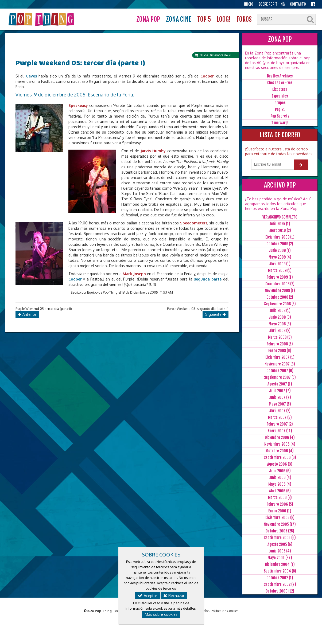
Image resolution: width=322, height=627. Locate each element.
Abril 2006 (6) (280, 491)
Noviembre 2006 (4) (279, 444)
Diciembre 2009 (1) (279, 237)
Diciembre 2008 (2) (279, 284)
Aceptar (147, 595)
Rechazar (173, 595)
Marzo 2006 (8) (280, 497)
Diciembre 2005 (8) (279, 517)
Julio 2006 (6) (280, 471)
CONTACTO (298, 4)
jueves (31, 76)
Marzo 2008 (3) (280, 337)
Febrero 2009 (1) (280, 277)
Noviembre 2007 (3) (280, 364)
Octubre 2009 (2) (279, 244)
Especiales (280, 96)
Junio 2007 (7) (280, 397)
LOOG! (224, 19)
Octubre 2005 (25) (280, 531)
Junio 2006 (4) (280, 477)
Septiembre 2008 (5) (280, 304)
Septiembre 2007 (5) (280, 377)
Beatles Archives (280, 76)
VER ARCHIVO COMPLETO (279, 217)
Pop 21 (280, 109)
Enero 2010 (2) (280, 230)
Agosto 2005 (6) (279, 544)
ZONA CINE (178, 19)
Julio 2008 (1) (279, 310)
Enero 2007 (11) (280, 431)
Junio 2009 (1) (280, 250)
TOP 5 (204, 19)
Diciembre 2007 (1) (279, 357)
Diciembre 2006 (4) (280, 437)
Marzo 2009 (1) (280, 270)
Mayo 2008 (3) (280, 324)
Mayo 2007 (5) (280, 404)
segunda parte (208, 279)
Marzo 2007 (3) (280, 417)
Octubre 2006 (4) (280, 451)
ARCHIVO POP (280, 185)
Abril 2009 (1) (279, 264)
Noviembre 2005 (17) (280, 524)
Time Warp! (279, 122)
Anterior (27, 314)
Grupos (279, 102)
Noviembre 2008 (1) (280, 290)
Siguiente (215, 314)
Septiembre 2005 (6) (280, 537)
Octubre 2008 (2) (279, 297)
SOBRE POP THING (271, 4)
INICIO (248, 4)
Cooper (75, 279)
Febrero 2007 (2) (280, 424)
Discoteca (280, 89)
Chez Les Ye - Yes (279, 82)
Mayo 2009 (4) (280, 257)
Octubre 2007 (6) (279, 370)
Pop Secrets (279, 116)
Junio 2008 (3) (280, 317)
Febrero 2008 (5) (280, 344)
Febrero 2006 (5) (280, 504)
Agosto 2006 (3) (279, 464)
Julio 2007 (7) (280, 390)
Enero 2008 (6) (279, 350)
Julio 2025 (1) (279, 223)
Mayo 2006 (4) (279, 484)
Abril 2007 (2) (279, 410)
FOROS (244, 19)
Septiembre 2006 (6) (280, 457)
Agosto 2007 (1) (279, 384)
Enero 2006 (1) (279, 511)
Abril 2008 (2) (279, 330)
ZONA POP (148, 19)
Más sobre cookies (161, 614)
